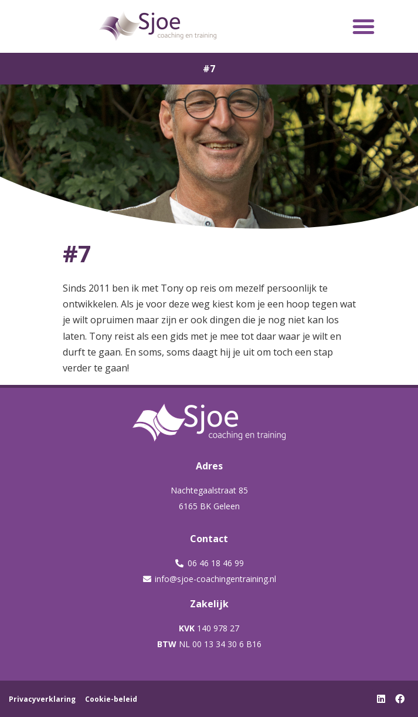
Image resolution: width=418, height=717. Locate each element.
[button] (363, 26)
